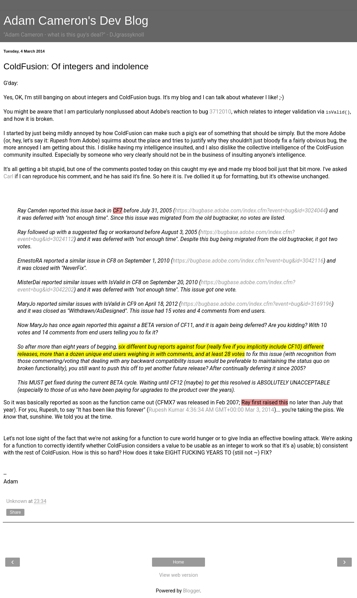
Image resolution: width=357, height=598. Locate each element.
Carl (8, 176)
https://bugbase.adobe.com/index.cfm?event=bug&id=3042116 (248, 260)
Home (178, 562)
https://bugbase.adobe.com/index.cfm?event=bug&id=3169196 (256, 304)
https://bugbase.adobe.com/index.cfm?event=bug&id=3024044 (250, 210)
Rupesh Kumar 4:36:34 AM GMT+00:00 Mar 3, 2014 (211, 409)
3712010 (220, 111)
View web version (178, 575)
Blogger (191, 591)
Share (15, 512)
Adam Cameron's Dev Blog (76, 20)
